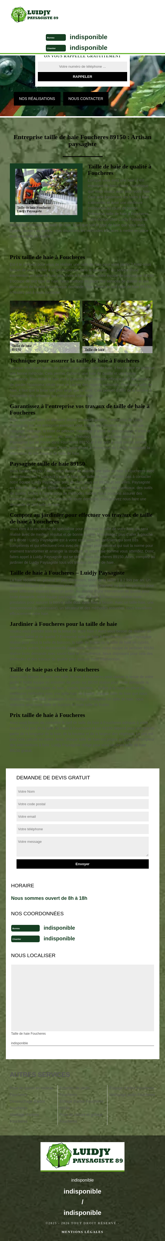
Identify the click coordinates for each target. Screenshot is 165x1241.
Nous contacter (86, 98)
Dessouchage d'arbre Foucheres (27, 1104)
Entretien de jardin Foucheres (74, 1091)
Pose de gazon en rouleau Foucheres (31, 1091)
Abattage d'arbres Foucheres (24, 1118)
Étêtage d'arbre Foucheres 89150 (81, 1104)
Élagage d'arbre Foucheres (131, 1088)
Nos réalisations (37, 98)
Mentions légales (82, 1232)
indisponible (88, 37)
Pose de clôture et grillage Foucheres (81, 1118)
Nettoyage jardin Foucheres (132, 1095)
